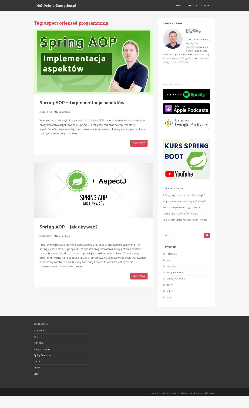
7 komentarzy (63, 236)
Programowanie (175, 272)
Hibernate (172, 253)
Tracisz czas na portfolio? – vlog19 (180, 213)
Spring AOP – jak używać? (68, 227)
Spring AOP (97, 120)
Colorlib (184, 393)
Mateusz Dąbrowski (193, 31)
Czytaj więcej (138, 143)
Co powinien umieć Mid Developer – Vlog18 (185, 219)
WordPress (210, 393)
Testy (169, 284)
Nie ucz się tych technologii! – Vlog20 (182, 207)
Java (169, 260)
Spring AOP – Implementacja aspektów (82, 102)
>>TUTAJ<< (183, 62)
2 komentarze (63, 111)
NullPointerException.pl (56, 5)
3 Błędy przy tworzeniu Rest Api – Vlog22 (184, 195)
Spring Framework (176, 278)
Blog (178, 5)
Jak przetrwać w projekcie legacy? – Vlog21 (184, 201)
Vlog (169, 297)
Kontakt (206, 5)
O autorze (191, 5)
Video (169, 290)
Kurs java (171, 266)
